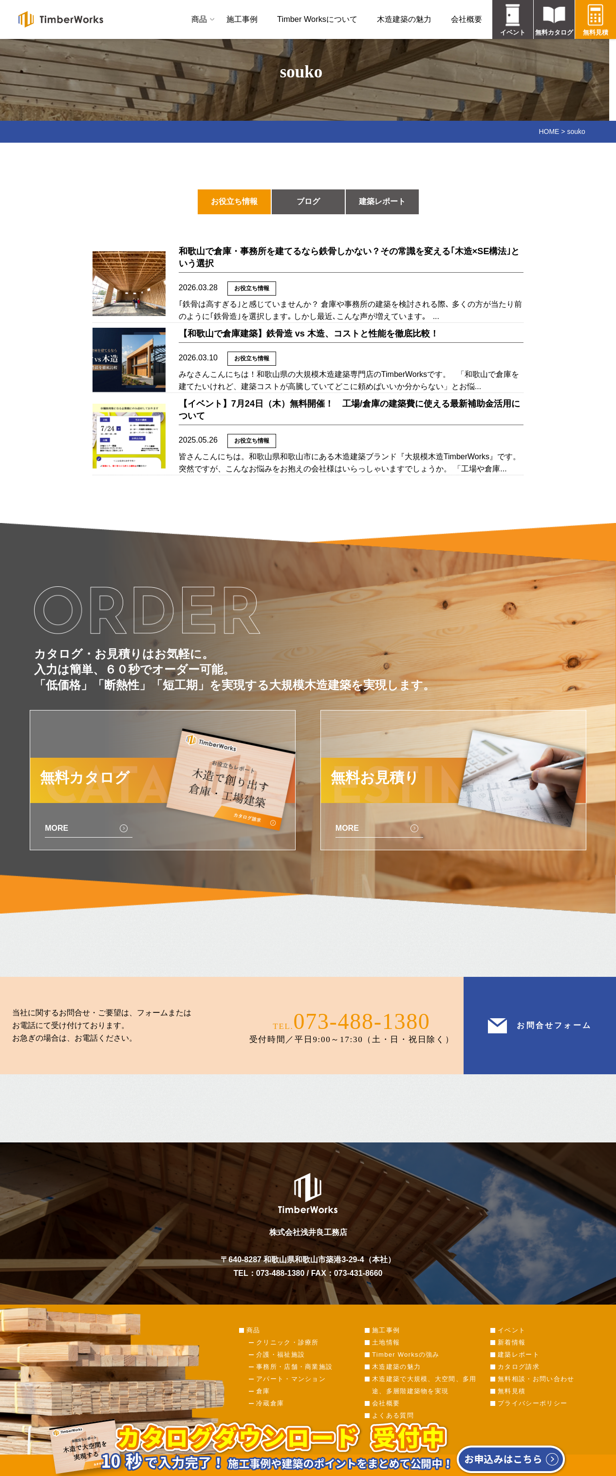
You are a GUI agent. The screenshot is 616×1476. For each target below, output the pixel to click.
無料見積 (511, 1391)
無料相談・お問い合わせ (536, 1379)
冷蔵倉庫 (270, 1403)
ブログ (308, 201)
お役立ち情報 (234, 201)
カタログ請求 (519, 1366)
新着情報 (511, 1342)
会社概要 (466, 19)
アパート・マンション (291, 1379)
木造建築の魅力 (404, 19)
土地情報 (386, 1342)
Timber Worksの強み (406, 1354)
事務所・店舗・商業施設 (294, 1366)
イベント (511, 1330)
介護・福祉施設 (280, 1354)
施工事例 (242, 19)
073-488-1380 (362, 1021)
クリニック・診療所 (287, 1342)
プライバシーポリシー (532, 1403)
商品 (199, 19)
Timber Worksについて (317, 19)
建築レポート (382, 201)
